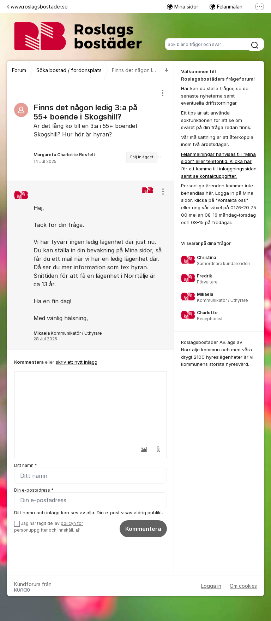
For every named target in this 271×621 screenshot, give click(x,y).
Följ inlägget (141, 157)
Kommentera (143, 528)
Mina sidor (182, 7)
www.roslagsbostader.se (37, 7)
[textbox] (90, 406)
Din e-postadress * (34, 490)
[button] (143, 449)
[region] (90, 130)
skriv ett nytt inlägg (76, 362)
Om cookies (243, 586)
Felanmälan (226, 7)
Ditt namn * (25, 465)
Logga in (211, 586)
